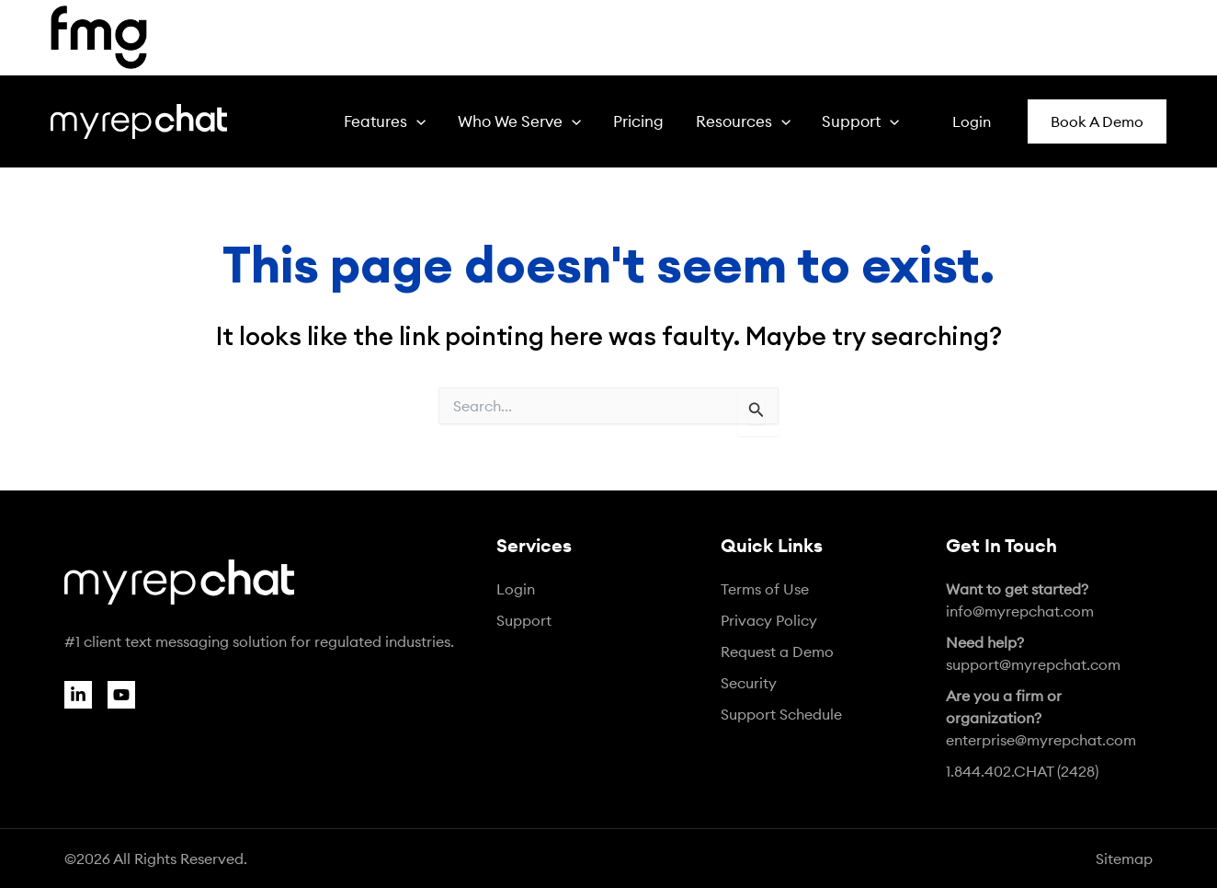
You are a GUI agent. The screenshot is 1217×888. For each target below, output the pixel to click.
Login (515, 589)
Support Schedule (781, 714)
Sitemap (1124, 858)
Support (524, 620)
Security (749, 683)
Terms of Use (765, 589)
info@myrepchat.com (1020, 600)
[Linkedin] (78, 695)
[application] (460, 121)
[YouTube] (121, 695)
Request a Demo (777, 651)
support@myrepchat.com (1033, 653)
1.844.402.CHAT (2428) (1022, 771)
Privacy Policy (769, 620)
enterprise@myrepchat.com (1041, 717)
